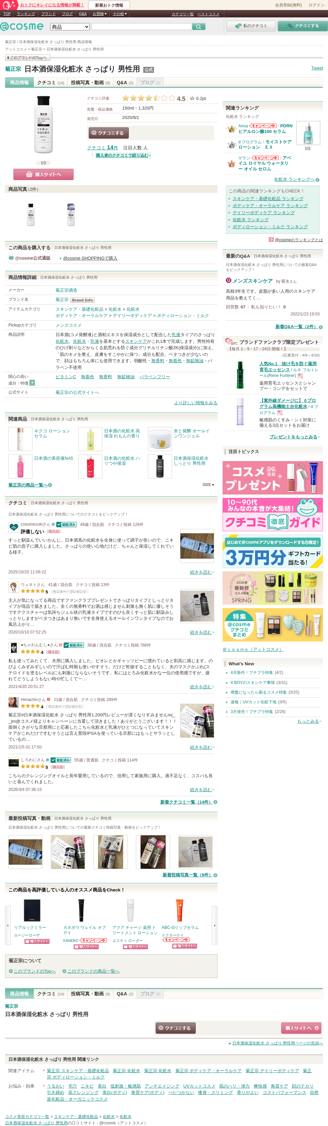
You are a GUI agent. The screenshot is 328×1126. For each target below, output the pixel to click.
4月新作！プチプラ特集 (252, 672)
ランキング (26, 14)
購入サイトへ (43, 174)
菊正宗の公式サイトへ (77, 392)
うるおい (55, 1086)
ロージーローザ (27, 935)
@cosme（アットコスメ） (123, 1123)
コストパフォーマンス (284, 1092)
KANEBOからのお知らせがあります (93, 940)
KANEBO (70, 941)
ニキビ (87, 1086)
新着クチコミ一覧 (186, 802)
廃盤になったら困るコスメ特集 (259, 692)
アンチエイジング (162, 1086)
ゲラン (244, 158)
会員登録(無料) (288, 5)
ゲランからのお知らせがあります (265, 158)
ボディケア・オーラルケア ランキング (270, 205)
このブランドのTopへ (35, 971)
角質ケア (279, 1086)
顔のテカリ (303, 1086)
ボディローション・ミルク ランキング (270, 226)
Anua (243, 126)
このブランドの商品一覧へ (93, 971)
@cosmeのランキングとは (299, 240)
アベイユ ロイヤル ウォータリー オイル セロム (264, 163)
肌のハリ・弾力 (234, 1086)
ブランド (48, 14)
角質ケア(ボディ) (148, 1092)
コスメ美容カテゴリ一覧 (27, 1116)
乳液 (176, 334)
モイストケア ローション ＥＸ (267, 144)
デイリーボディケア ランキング (264, 212)
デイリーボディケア (132, 315)
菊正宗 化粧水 (126, 1070)
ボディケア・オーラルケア (82, 315)
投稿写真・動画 (90, 82)
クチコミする (109, 133)
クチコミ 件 (102, 147)
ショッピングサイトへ (37, 941)
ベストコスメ (208, 14)
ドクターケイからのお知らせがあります (176, 940)
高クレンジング (83, 1092)
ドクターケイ (173, 935)
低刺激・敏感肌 (125, 1086)
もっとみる (308, 721)
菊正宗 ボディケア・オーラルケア (208, 1070)
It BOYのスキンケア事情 (253, 682)
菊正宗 (13, 69)
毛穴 (72, 1086)
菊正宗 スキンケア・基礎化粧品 (78, 1070)
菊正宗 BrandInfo (84, 300)
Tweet (317, 68)
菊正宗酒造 (66, 290)
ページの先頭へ (277, 1043)
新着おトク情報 (109, 5)
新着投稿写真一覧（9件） (188, 874)
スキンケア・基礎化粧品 (79, 309)
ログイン (317, 5)
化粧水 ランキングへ (294, 179)
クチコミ (50, 82)
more (206, 484)
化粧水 (114, 309)
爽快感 (260, 1086)
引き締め (55, 1092)
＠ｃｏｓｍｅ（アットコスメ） (253, 649)
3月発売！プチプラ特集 (252, 711)
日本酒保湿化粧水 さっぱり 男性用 (82, 69)
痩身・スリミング (215, 1092)
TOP (7, 14)
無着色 (175, 360)
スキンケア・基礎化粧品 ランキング (268, 198)
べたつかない (181, 1092)
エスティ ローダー (127, 941)
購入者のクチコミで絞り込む (122, 155)
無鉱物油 (194, 360)
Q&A (83, 14)
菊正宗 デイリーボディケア (272, 1070)
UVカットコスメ (199, 1086)
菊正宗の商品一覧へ (28, 484)
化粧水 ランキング (251, 219)
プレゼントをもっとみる (293, 436)
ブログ (67, 14)
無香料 (157, 360)
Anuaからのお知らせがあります (263, 126)
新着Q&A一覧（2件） (296, 326)
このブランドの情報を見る (28, 57)
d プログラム (250, 142)
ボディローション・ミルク (183, 315)
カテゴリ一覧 (183, 14)
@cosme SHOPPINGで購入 (90, 258)
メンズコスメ (69, 325)
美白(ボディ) (114, 1092)
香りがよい (248, 1092)
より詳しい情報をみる (196, 402)
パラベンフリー (155, 376)
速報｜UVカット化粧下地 (253, 702)
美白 (102, 1086)
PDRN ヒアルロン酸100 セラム (265, 128)
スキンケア (136, 341)
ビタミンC (66, 376)
